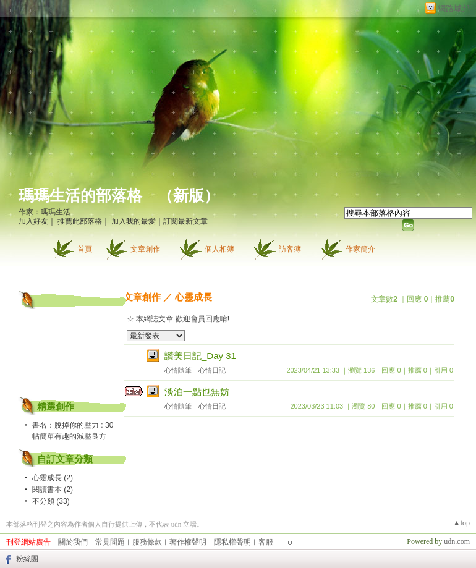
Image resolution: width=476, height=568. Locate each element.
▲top (461, 523)
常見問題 (110, 542)
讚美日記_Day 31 (200, 355)
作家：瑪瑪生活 (44, 212)
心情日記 (212, 370)
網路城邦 (454, 8)
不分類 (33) (51, 501)
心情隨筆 (178, 370)
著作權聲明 (187, 542)
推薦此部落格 (79, 221)
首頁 (84, 249)
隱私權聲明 (232, 542)
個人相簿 (219, 249)
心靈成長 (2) (52, 477)
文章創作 (145, 249)
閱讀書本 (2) (52, 489)
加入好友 (33, 221)
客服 (265, 542)
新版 (188, 195)
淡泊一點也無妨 (196, 391)
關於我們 (73, 542)
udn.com (457, 541)
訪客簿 (290, 249)
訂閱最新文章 (185, 221)
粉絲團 (27, 558)
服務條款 (147, 542)
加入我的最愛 (133, 221)
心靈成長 (193, 297)
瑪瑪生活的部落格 (80, 195)
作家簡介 (360, 249)
